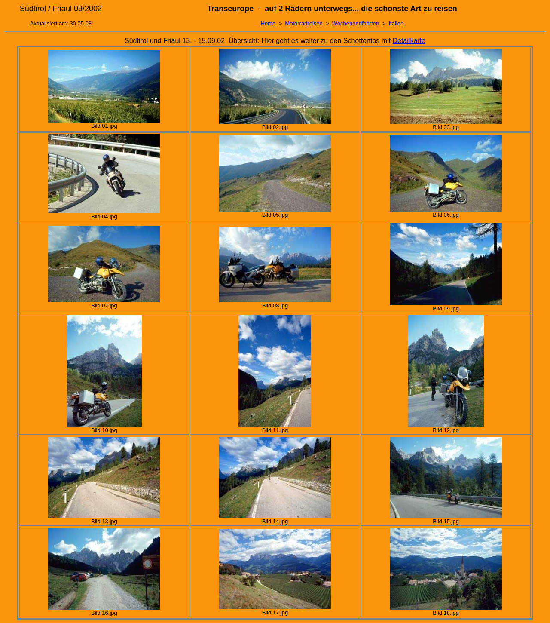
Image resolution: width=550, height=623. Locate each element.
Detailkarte (408, 40)
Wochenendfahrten (355, 23)
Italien (395, 23)
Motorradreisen (303, 23)
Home (268, 23)
